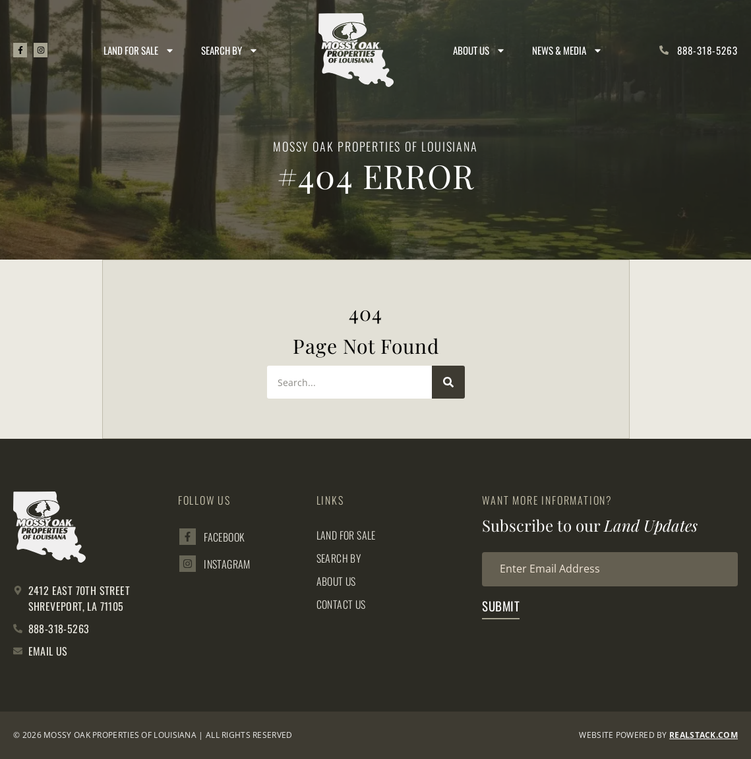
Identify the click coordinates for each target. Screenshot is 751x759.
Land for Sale (139, 50)
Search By (230, 50)
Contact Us (341, 604)
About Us (480, 50)
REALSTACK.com (703, 735)
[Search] (448, 382)
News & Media (568, 50)
